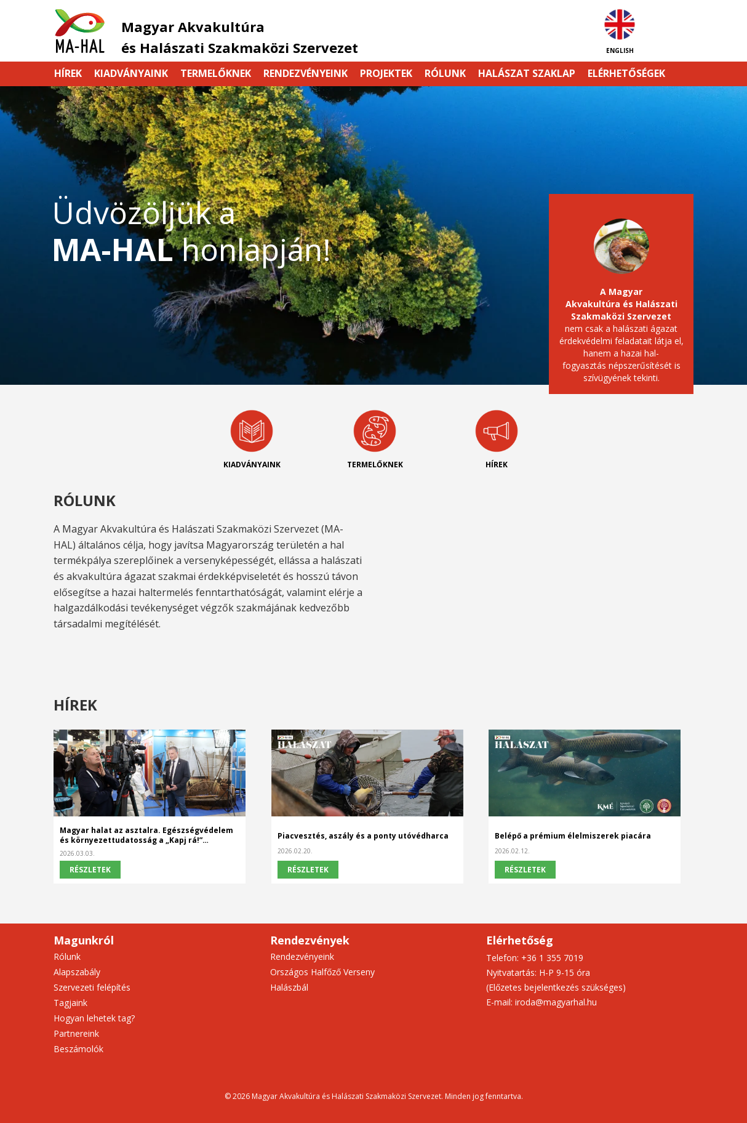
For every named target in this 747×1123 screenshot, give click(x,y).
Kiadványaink (131, 73)
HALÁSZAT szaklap (526, 73)
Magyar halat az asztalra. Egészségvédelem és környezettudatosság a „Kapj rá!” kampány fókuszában (146, 835)
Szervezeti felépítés (92, 987)
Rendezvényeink (305, 73)
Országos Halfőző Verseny (322, 972)
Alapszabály (77, 972)
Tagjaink (70, 1002)
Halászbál (289, 987)
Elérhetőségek (626, 73)
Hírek (68, 73)
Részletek (90, 869)
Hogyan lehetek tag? (94, 1018)
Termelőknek (215, 73)
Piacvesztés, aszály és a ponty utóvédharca (363, 836)
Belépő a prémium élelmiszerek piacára (573, 836)
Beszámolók (78, 1049)
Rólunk (445, 73)
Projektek (386, 73)
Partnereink (76, 1033)
